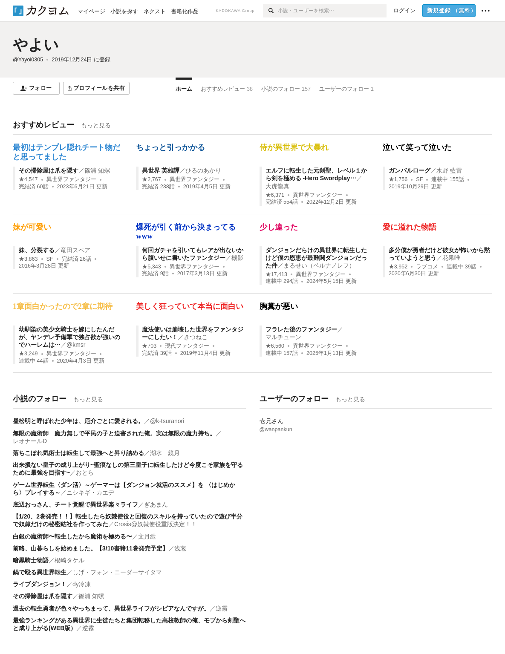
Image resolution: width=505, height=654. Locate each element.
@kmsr (76, 344)
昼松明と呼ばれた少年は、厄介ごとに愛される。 (78, 421)
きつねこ (196, 337)
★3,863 (28, 259)
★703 (149, 346)
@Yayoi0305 (28, 60)
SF (419, 179)
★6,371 (275, 195)
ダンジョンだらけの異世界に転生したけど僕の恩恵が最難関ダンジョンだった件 (316, 258)
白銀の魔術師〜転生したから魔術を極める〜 (72, 536)
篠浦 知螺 (97, 170)
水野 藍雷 (449, 170)
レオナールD (30, 441)
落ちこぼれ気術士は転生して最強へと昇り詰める (78, 452)
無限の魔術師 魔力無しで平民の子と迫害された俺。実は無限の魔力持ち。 (114, 433)
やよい (36, 44)
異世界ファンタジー (71, 179)
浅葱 (180, 548)
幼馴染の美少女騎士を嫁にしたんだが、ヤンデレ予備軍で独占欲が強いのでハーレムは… (69, 337)
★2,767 (151, 179)
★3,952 (398, 267)
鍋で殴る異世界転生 (39, 572)
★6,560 (275, 346)
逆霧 (222, 608)
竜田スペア (75, 250)
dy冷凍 (81, 584)
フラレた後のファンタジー (301, 329)
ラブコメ (427, 267)
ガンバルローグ (409, 170)
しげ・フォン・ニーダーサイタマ (117, 572)
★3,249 (28, 354)
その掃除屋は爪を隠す (48, 170)
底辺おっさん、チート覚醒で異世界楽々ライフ (75, 504)
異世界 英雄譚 (160, 170)
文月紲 (147, 536)
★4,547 (28, 179)
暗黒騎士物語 (31, 560)
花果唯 (451, 257)
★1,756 (398, 179)
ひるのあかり (203, 170)
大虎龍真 (277, 186)
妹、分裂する (37, 250)
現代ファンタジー (187, 346)
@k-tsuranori (167, 421)
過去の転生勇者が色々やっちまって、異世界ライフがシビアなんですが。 (111, 608)
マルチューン (283, 337)
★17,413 (276, 274)
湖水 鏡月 (165, 452)
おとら (85, 472)
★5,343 (151, 267)
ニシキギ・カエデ (90, 492)
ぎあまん (156, 504)
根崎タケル (69, 560)
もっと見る (96, 125)
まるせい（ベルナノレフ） (319, 265)
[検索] (270, 10)
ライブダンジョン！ (39, 584)
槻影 (237, 257)
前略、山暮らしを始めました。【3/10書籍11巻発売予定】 (90, 548)
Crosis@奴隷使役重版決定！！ (155, 524)
